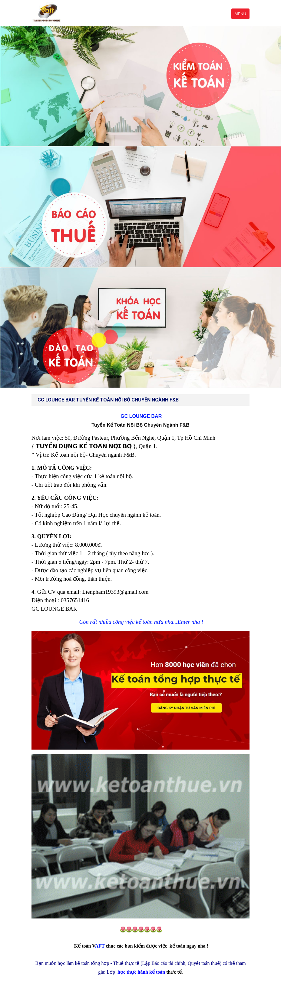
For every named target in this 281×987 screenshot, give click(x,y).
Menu (240, 14)
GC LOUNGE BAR (140, 416)
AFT (89, 945)
